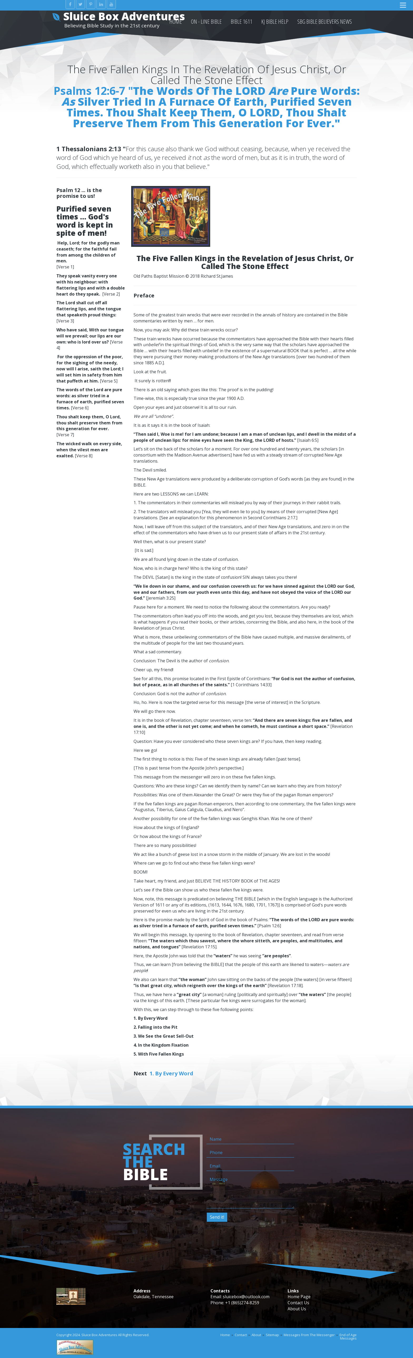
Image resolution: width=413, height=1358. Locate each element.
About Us (297, 1309)
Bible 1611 (241, 21)
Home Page (299, 1297)
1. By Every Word (171, 1073)
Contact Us (298, 1303)
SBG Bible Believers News (324, 21)
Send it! (217, 1217)
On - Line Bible (206, 21)
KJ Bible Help (274, 21)
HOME (175, 21)
